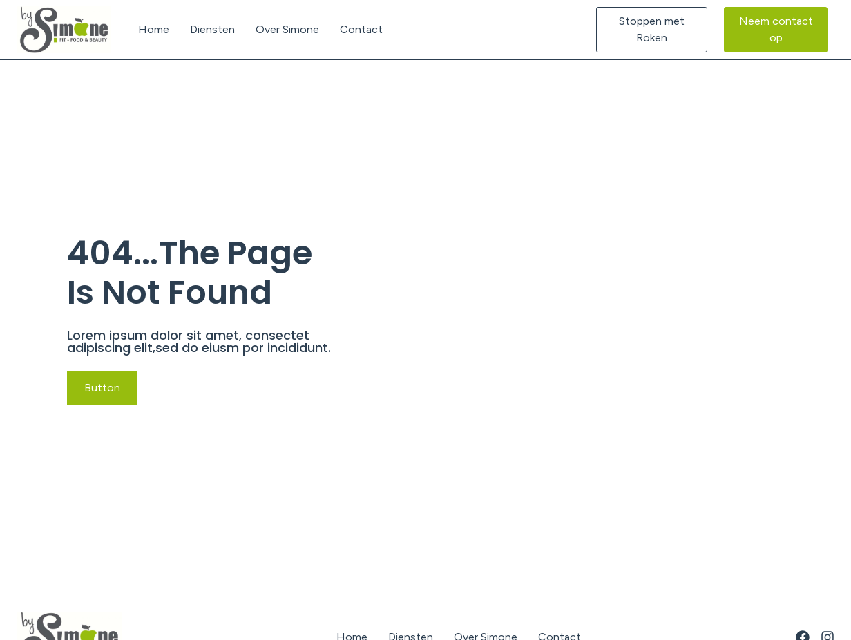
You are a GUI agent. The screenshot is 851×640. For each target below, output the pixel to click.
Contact (361, 29)
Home (153, 29)
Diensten (212, 29)
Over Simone (287, 29)
